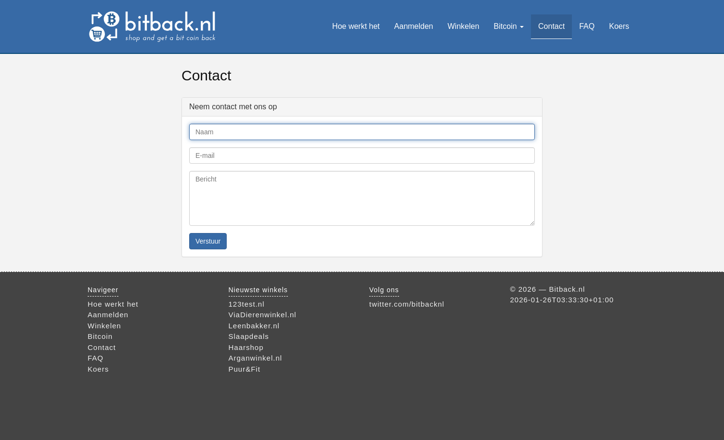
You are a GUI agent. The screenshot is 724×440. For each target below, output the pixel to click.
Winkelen (463, 26)
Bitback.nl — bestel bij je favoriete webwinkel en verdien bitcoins (154, 26)
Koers (619, 26)
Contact (551, 26)
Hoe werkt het (356, 26)
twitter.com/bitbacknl (406, 304)
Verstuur (207, 241)
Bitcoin (509, 26)
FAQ (587, 26)
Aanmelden (413, 26)
